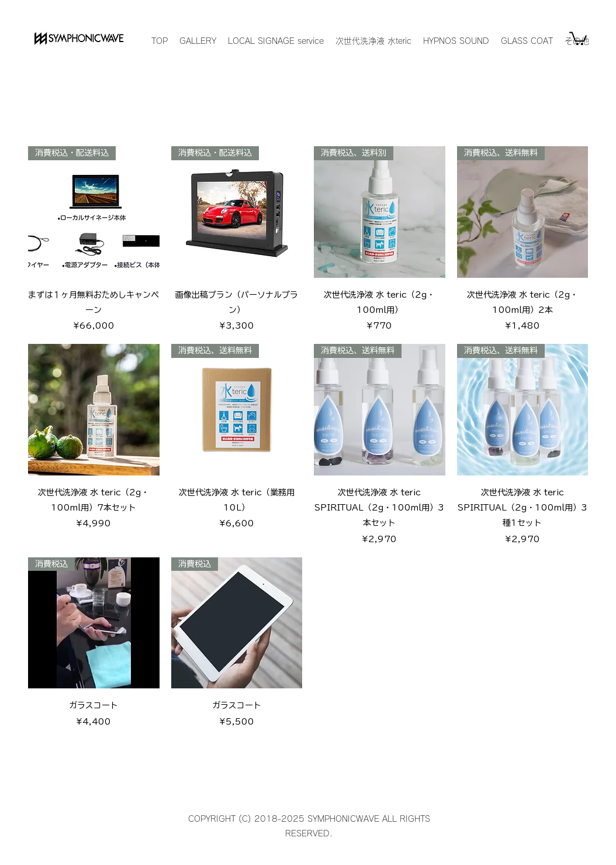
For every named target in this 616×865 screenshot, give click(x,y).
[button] (578, 37)
